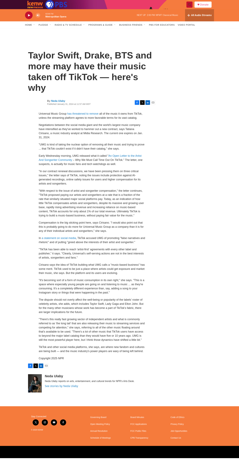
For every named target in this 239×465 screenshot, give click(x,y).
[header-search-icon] (191, 8)
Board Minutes (137, 424)
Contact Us (176, 445)
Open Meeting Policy (100, 431)
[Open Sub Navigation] (34, 32)
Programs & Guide (100, 32)
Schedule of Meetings (100, 445)
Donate (206, 8)
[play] (28, 22)
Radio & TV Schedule (68, 32)
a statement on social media (59, 244)
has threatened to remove (82, 120)
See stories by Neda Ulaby (61, 393)
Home (28, 32)
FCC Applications (138, 431)
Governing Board (98, 424)
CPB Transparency (139, 445)
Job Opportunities (179, 438)
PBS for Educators (162, 32)
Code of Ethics (177, 424)
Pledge (43, 32)
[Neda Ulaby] (35, 390)
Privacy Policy (177, 431)
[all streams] (199, 22)
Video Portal (186, 32)
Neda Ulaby (58, 107)
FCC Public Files (138, 438)
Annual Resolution (99, 438)
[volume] (38, 22)
